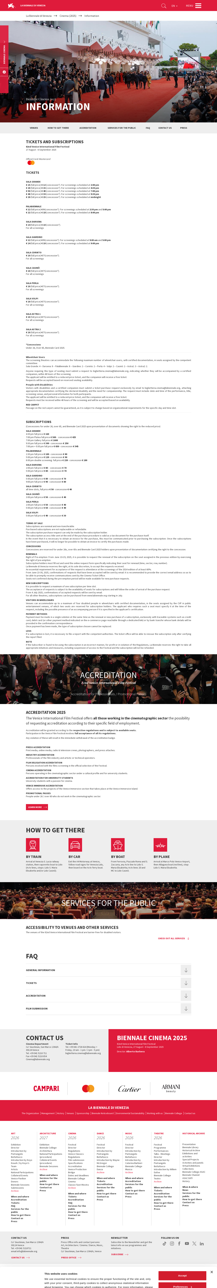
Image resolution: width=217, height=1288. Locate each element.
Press (183, 127)
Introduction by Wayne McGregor (108, 1161)
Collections (188, 1168)
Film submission (76, 1160)
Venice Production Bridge (77, 1171)
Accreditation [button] (36, 995)
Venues (34, 127)
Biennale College (173, 1113)
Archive (15, 1190)
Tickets (15, 1202)
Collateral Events (19, 1175)
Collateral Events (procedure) (48, 1161)
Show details (52, 1281)
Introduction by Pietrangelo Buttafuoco (18, 1153)
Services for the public (122, 127)
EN (174, 5)
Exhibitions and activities (190, 1155)
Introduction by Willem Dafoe (165, 1171)
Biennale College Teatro (162, 1177)
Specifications (75, 1163)
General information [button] (40, 970)
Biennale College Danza (105, 1168)
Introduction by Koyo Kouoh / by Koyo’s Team (21, 1163)
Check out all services (171, 938)
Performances (161, 1150)
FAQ (13, 1205)
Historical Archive (191, 1150)
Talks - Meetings (162, 1153)
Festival (72, 1144)
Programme (160, 1147)
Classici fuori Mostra (78, 1184)
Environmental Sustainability (130, 1113)
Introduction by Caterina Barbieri (133, 1161)
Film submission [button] (37, 1008)
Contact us (165, 127)
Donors (14, 1181)
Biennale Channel (191, 1174)
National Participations (22, 1172)
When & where (190, 1186)
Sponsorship (82, 1113)
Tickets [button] (31, 983)
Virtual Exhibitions (191, 1165)
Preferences (182, 1267)
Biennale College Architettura (48, 1149)
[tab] (108, 970)
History (60, 1113)
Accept (182, 1256)
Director (15, 1147)
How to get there (58, 127)
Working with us (155, 1113)
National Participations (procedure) (51, 1155)
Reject (182, 1278)
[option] (46, 1088)
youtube (186, 1245)
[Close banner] (212, 1253)
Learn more (35, 807)
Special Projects (190, 1159)
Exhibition (16, 1144)
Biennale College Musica (133, 1168)
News (185, 1189)
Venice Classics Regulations (76, 1155)
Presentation (189, 1144)
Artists (14, 1169)
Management (48, 1113)
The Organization (30, 1113)
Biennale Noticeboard (103, 1113)
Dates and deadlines (78, 1175)
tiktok (164, 1245)
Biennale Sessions (20, 1184)
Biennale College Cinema (76, 1180)
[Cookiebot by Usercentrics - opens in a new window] (22, 1281)
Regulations (74, 1150)
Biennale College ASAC (193, 1171)
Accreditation (88, 127)
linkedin (201, 1245)
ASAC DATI (187, 1178)
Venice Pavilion (18, 1178)
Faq (148, 127)
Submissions (17, 1187)
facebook (179, 1245)
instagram (172, 1245)
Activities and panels (192, 1162)
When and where (20, 1196)
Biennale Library (190, 1147)
